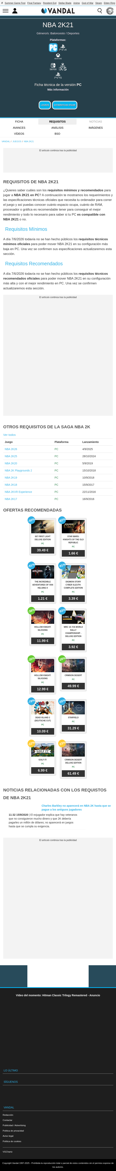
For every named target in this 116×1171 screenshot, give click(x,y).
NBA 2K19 (11, 477)
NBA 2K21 (58, 25)
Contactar (7, 1120)
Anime (76, 3)
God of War (87, 3)
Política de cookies (12, 1141)
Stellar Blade (64, 3)
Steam (98, 3)
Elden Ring (109, 3)
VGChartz (7, 1151)
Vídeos (19, 133)
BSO (57, 133)
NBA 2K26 (11, 449)
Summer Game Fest (15, 3)
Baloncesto (57, 33)
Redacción (8, 1115)
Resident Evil (49, 3)
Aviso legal (8, 1136)
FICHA (19, 121)
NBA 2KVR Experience (18, 491)
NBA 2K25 (11, 456)
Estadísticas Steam (64, 105)
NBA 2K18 (11, 484)
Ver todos (9, 434)
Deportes (73, 33)
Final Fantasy (34, 3)
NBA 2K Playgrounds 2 (18, 470)
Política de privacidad (13, 1130)
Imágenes (96, 127)
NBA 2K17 (11, 499)
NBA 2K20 (11, 463)
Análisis (57, 127)
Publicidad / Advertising (14, 1125)
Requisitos (57, 121)
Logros (45, 105)
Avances (19, 127)
